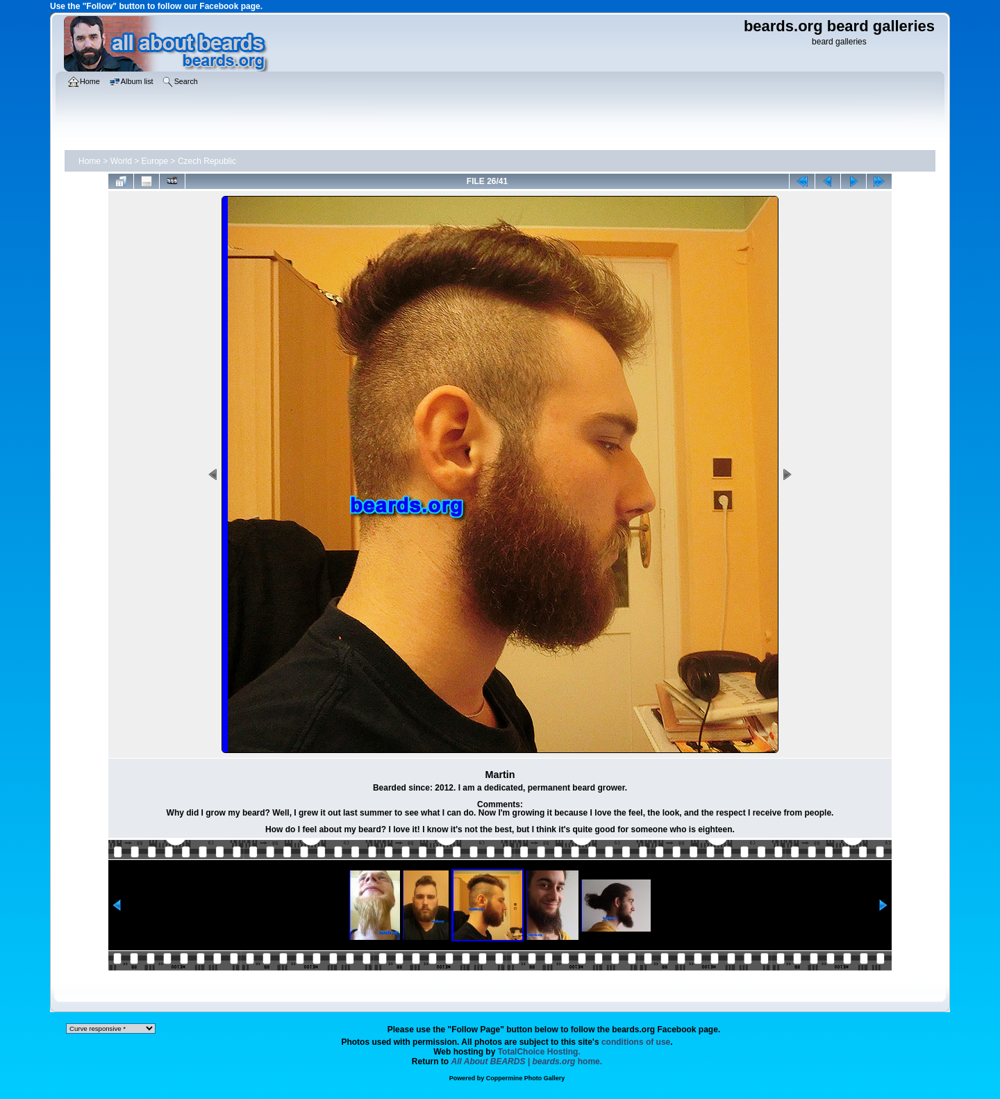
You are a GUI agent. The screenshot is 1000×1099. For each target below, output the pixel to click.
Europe (155, 161)
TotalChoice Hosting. (539, 1052)
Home (89, 161)
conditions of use (635, 1042)
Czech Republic (207, 161)
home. (527, 1061)
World (121, 161)
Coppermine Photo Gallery (525, 1078)
